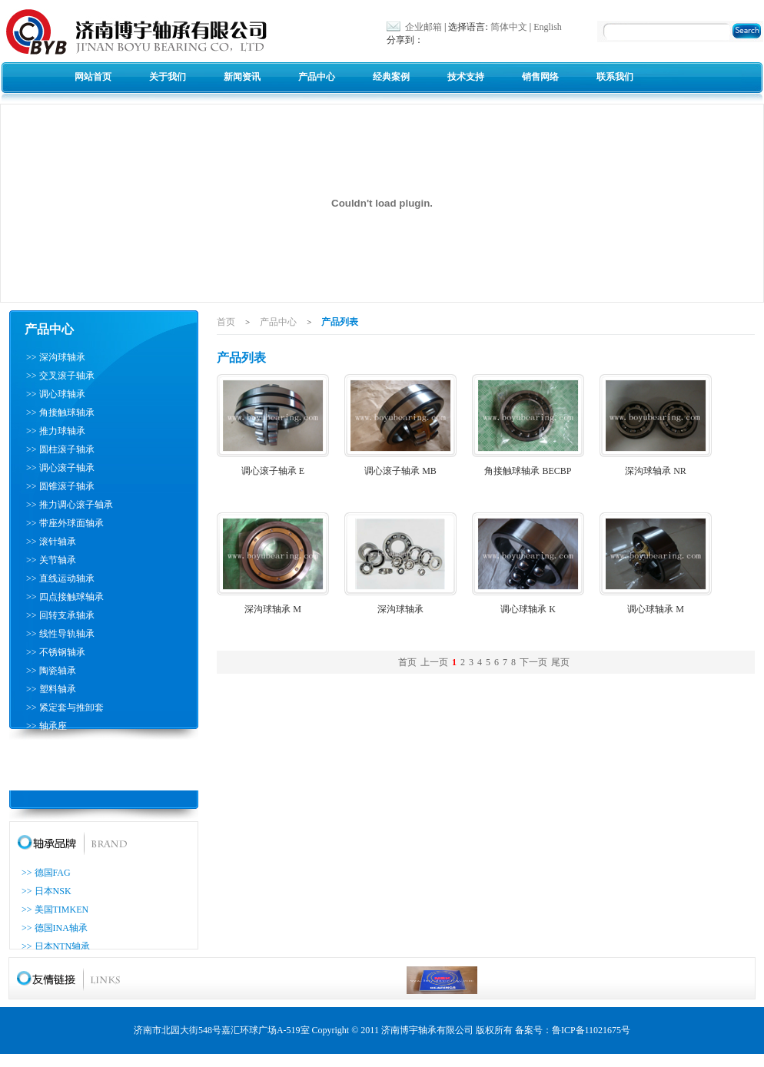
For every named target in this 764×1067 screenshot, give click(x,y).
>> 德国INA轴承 (55, 928)
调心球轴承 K (528, 609)
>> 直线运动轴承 (60, 578)
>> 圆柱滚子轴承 (60, 449)
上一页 (434, 662)
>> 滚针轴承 (51, 541)
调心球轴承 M (655, 609)
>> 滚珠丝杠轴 (55, 744)
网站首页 (93, 76)
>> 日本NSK (46, 891)
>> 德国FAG (46, 872)
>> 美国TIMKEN (55, 909)
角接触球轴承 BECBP (527, 471)
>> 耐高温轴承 (55, 781)
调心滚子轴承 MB (400, 471)
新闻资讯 (242, 76)
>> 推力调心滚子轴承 (69, 504)
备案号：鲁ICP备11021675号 (572, 1030)
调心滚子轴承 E (272, 471)
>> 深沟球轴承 (55, 357)
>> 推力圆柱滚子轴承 (69, 762)
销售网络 (540, 76)
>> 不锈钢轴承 (55, 652)
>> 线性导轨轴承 (60, 633)
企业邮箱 (423, 27)
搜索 (749, 32)
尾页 (560, 662)
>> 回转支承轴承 (60, 615)
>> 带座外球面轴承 (65, 523)
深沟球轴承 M (272, 609)
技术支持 (465, 76)
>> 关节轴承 (51, 560)
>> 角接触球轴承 (60, 412)
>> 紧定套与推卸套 (65, 707)
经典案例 (391, 76)
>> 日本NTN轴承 (56, 946)
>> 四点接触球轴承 (65, 596)
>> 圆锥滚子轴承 (60, 486)
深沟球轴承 (400, 609)
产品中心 (316, 76)
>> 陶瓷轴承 (51, 670)
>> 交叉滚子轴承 (60, 375)
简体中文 (508, 27)
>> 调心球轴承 (55, 394)
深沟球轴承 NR (655, 471)
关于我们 (167, 76)
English (547, 27)
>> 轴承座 (46, 726)
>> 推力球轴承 (55, 431)
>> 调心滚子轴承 (60, 467)
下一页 (533, 662)
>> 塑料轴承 (51, 689)
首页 (226, 321)
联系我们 (614, 76)
